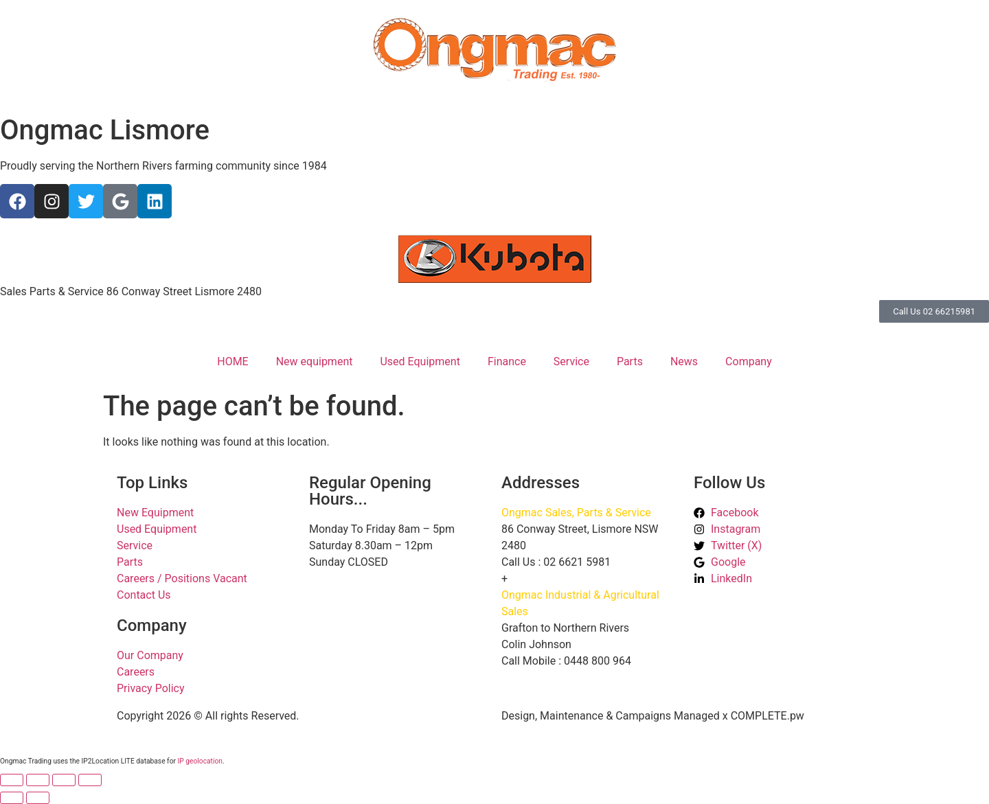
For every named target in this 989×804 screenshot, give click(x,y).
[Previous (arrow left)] (11, 798)
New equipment (314, 361)
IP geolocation (200, 761)
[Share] (64, 780)
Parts (630, 361)
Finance (507, 361)
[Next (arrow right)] (37, 798)
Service (571, 361)
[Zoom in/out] (11, 780)
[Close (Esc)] (90, 780)
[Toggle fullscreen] (37, 780)
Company (748, 361)
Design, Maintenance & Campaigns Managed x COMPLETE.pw (652, 715)
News (684, 361)
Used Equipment (419, 361)
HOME (232, 361)
